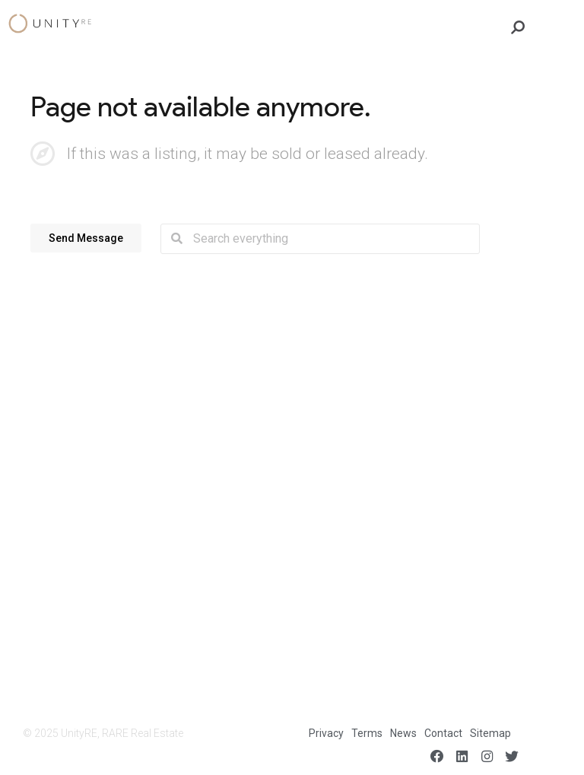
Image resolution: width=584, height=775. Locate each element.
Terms (366, 732)
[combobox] (330, 238)
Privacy (326, 732)
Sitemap (490, 732)
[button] (85, 237)
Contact (443, 732)
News (403, 732)
